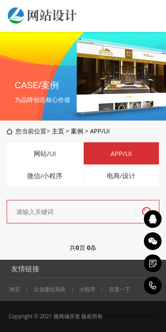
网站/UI (45, 153)
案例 (77, 131)
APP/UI (100, 131)
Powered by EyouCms (130, 316)
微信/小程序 (45, 175)
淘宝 (14, 289)
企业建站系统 (50, 289)
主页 (58, 131)
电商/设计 (121, 175)
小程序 (87, 289)
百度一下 (119, 289)
